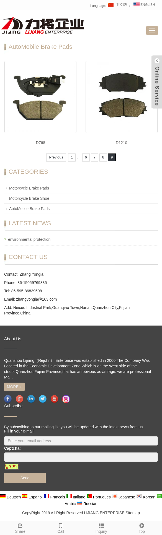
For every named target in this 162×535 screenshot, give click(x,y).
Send (25, 478)
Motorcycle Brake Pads (29, 188)
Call (60, 527)
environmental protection (29, 239)
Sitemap (133, 513)
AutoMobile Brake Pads (29, 208)
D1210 (121, 142)
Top (142, 527)
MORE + (14, 387)
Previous (56, 157)
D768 (40, 142)
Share (20, 527)
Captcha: (12, 448)
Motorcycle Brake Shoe (29, 198)
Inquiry (101, 527)
